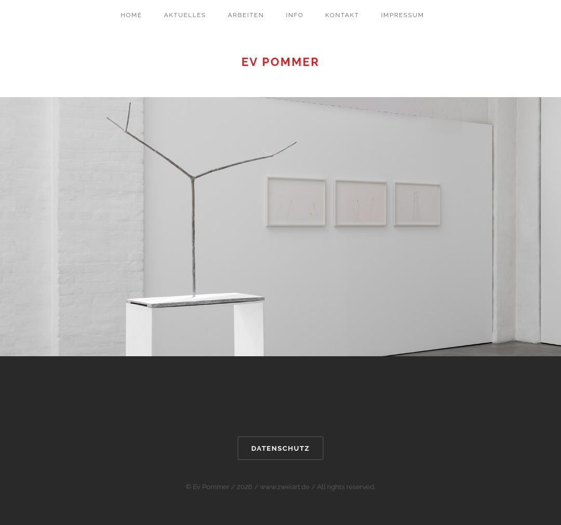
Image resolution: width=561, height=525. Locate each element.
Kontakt (342, 15)
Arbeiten (246, 15)
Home (131, 15)
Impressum (402, 15)
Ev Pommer (281, 62)
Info (294, 15)
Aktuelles (185, 15)
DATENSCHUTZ (280, 448)
